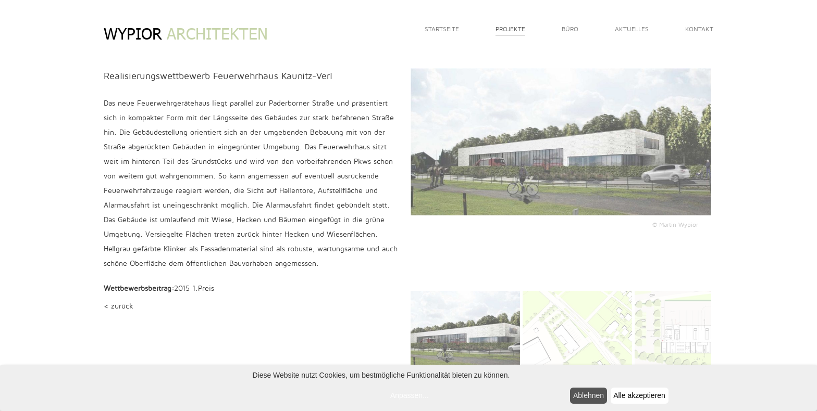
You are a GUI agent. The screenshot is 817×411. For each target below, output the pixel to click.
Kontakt (699, 29)
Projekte (510, 29)
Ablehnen (588, 395)
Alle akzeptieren (639, 395)
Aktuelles (632, 29)
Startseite (442, 29)
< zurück (118, 306)
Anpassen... (409, 395)
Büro (570, 29)
